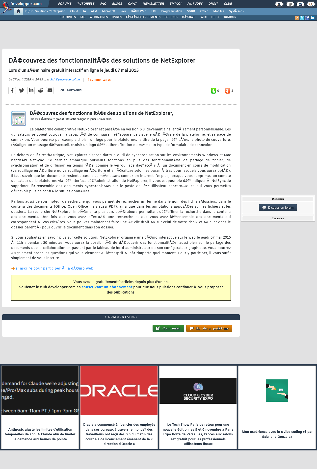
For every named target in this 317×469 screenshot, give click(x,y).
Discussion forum (277, 208)
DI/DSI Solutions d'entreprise (45, 11)
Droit (213, 4)
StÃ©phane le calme (65, 80)
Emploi (175, 4)
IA (84, 11)
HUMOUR (229, 17)
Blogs (117, 4)
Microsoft (108, 11)
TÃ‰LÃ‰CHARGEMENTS (143, 17)
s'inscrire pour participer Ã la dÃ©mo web (54, 268)
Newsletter (153, 4)
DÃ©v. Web (138, 11)
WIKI (203, 17)
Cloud (74, 11)
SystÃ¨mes (236, 11)
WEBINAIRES (98, 17)
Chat (132, 4)
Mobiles (218, 11)
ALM (94, 11)
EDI (153, 11)
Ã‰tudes (195, 4)
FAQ (103, 4)
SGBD (191, 11)
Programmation (171, 11)
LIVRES (117, 17)
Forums (65, 4)
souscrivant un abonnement (107, 287)
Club (227, 4)
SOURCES (171, 17)
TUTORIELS (68, 17)
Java (123, 11)
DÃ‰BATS (189, 17)
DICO (215, 17)
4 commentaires (99, 80)
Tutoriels (86, 4)
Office (204, 11)
